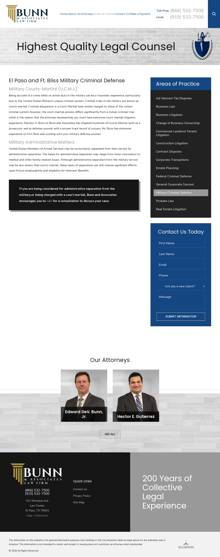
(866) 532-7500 (187, 10)
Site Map (78, 502)
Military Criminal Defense (174, 193)
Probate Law (165, 201)
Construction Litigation (172, 143)
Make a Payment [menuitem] (140, 14)
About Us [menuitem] (74, 14)
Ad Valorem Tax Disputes (174, 98)
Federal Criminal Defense (174, 176)
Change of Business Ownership (178, 123)
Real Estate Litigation (171, 209)
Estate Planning (167, 168)
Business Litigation (169, 115)
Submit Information (180, 316)
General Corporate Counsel (175, 184)
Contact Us (80, 489)
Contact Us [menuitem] (122, 14)
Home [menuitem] (64, 14)
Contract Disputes (169, 151)
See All (110, 434)
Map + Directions (37, 515)
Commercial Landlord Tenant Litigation (176, 133)
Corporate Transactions (172, 160)
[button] (214, 14)
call (50, 201)
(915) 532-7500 (187, 17)
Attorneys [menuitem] (87, 14)
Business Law (165, 106)
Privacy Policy (81, 496)
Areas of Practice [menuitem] (104, 14)
